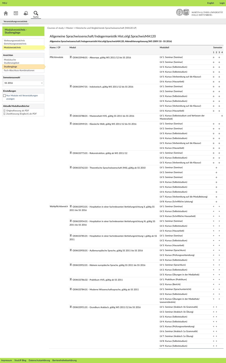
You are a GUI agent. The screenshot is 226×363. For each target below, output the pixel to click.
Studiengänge (10, 67)
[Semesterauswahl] (23, 83)
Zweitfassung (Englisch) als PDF (21, 114)
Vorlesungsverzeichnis (14, 41)
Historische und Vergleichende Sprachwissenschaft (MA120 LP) (105, 28)
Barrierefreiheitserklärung (64, 360)
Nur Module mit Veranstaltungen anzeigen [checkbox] (22, 97)
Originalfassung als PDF (17, 111)
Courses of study (55, 28)
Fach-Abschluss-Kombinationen (19, 70)
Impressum (6, 360)
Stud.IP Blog (20, 360)
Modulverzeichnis (12, 47)
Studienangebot (11, 63)
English (210, 3)
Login (222, 3)
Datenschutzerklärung (39, 360)
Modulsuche (10, 60)
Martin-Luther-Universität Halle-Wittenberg (199, 12)
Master (69, 28)
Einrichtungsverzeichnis (15, 44)
